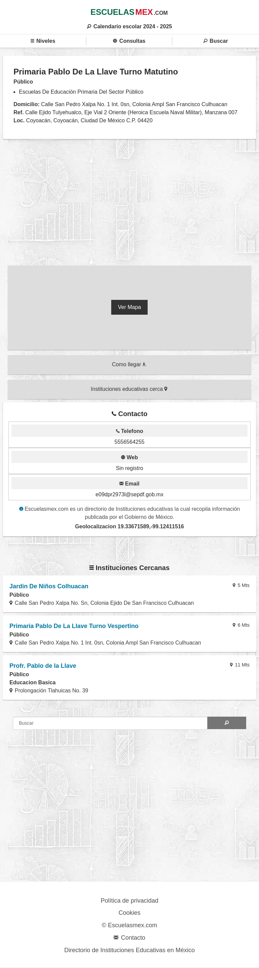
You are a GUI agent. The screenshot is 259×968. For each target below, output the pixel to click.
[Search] (226, 723)
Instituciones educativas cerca (129, 389)
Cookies (129, 912)
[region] (129, 204)
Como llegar (129, 364)
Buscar (215, 41)
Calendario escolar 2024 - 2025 (129, 26)
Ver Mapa (129, 307)
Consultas (129, 41)
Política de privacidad (129, 900)
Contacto (129, 937)
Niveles (43, 41)
